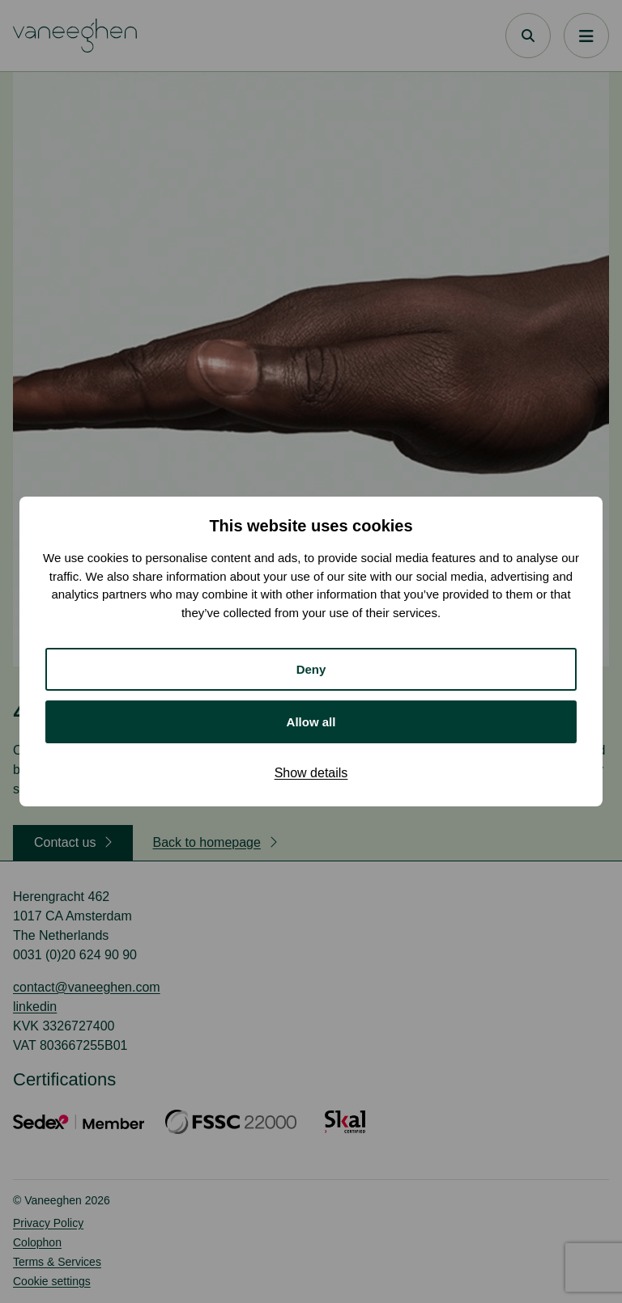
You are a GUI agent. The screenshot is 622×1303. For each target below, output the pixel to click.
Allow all (311, 722)
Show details (311, 773)
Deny (311, 669)
